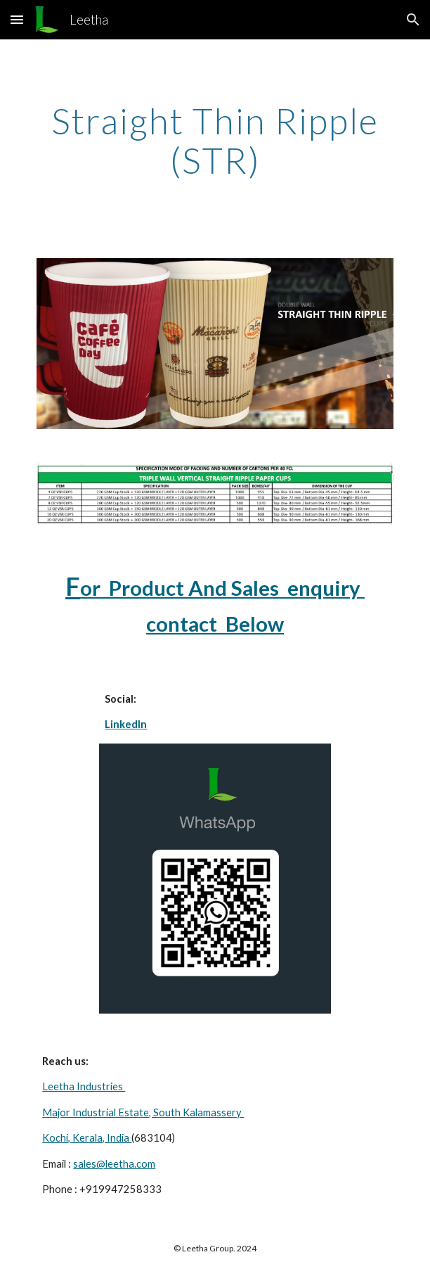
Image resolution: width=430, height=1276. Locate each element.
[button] (17, 19)
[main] (215, 140)
